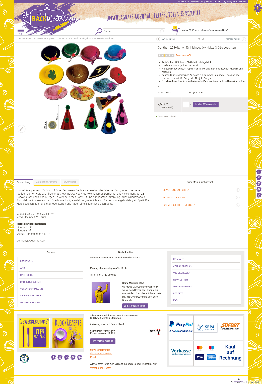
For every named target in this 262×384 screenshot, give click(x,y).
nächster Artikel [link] (233, 39)
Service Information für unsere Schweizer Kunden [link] (101, 353)
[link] (259, 171)
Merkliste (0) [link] (197, 1)
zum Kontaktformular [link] (135, 305)
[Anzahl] (186, 104)
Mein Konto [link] (183, 1)
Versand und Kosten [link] (100, 368)
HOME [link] (22, 38)
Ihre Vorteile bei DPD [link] (102, 341)
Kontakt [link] (213, 1)
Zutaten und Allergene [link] (46, 182)
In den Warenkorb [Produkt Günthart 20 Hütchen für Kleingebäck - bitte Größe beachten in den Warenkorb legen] (205, 104)
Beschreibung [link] (23, 182)
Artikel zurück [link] (168, 39)
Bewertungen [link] (182, 55)
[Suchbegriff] (132, 31)
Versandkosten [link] (254, 382)
